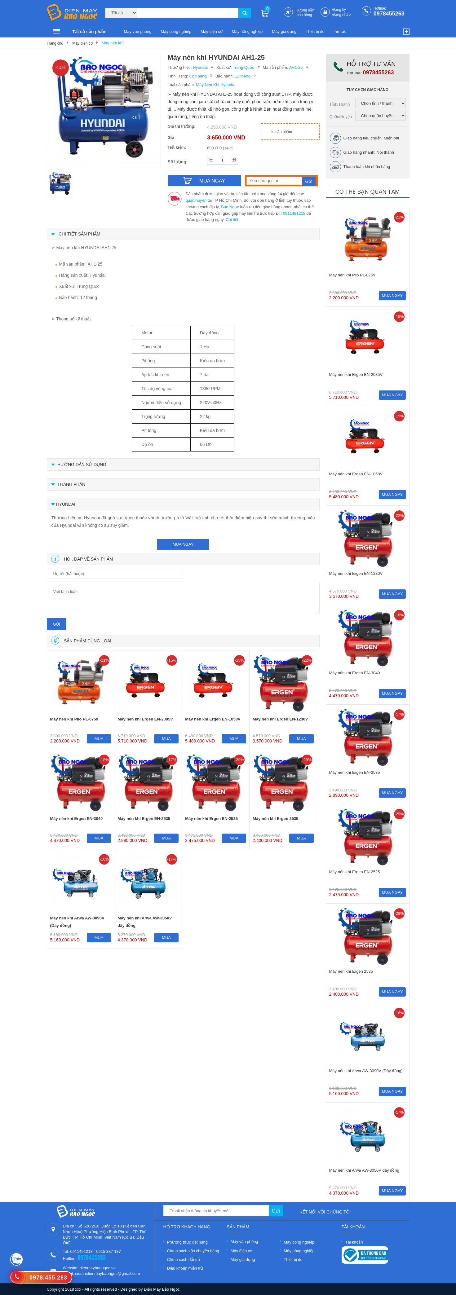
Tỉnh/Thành (340, 104)
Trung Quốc (243, 67)
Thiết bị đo (315, 31)
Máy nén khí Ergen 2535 (275, 818)
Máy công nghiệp (176, 31)
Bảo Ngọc (230, 207)
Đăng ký (339, 9)
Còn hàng (197, 76)
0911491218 (294, 213)
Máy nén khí (113, 43)
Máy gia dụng (284, 31)
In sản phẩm (282, 132)
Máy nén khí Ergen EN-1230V (280, 719)
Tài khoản (354, 1242)
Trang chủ (55, 43)
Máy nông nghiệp (247, 31)
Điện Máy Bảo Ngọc (162, 1289)
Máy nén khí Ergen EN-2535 (143, 818)
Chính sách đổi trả (183, 1259)
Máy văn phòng (138, 31)
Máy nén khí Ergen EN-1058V (212, 719)
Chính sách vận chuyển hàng (193, 1251)
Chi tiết (232, 219)
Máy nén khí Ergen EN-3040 (76, 818)
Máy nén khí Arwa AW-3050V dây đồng (144, 922)
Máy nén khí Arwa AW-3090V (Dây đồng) (77, 922)
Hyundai (200, 67)
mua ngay (183, 544)
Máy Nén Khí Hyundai (215, 84)
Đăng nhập (341, 14)
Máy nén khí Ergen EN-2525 (211, 818)
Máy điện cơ (212, 31)
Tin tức (340, 31)
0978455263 (389, 14)
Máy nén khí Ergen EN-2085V (145, 719)
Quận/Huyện (341, 116)
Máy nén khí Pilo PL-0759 (74, 719)
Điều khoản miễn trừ (185, 1268)
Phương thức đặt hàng (187, 1242)
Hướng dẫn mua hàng (304, 12)
